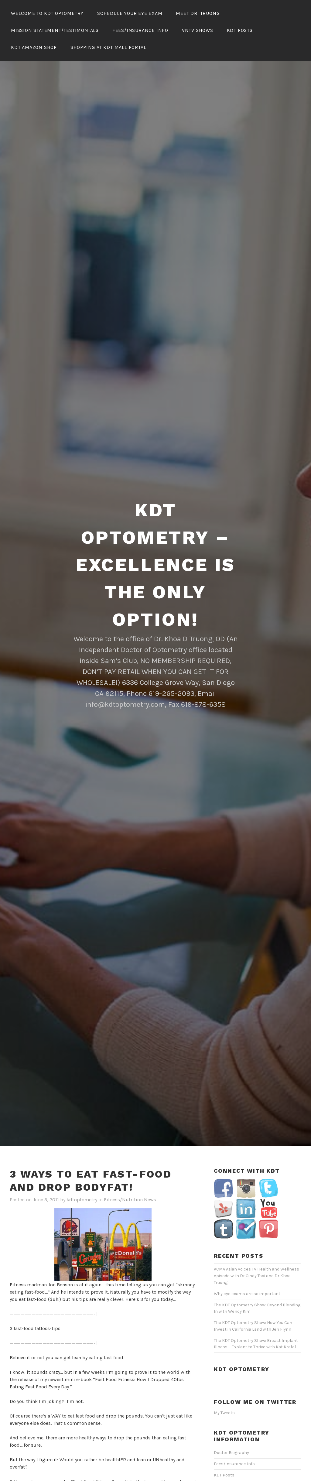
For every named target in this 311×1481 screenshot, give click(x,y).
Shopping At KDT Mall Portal (108, 47)
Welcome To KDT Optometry (47, 13)
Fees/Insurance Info (140, 30)
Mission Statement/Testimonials (55, 30)
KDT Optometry (241, 1334)
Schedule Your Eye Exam (129, 13)
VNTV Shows (197, 30)
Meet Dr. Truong (198, 13)
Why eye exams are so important (247, 1258)
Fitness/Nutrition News (130, 1165)
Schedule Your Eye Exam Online (245, 1462)
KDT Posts (240, 30)
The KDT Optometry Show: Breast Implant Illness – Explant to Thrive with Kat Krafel (256, 1309)
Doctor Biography (231, 1417)
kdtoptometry (82, 1165)
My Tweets (224, 1377)
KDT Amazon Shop (34, 47)
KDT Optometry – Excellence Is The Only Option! (155, 529)
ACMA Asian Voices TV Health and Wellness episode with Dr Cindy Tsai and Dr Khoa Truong (256, 1241)
